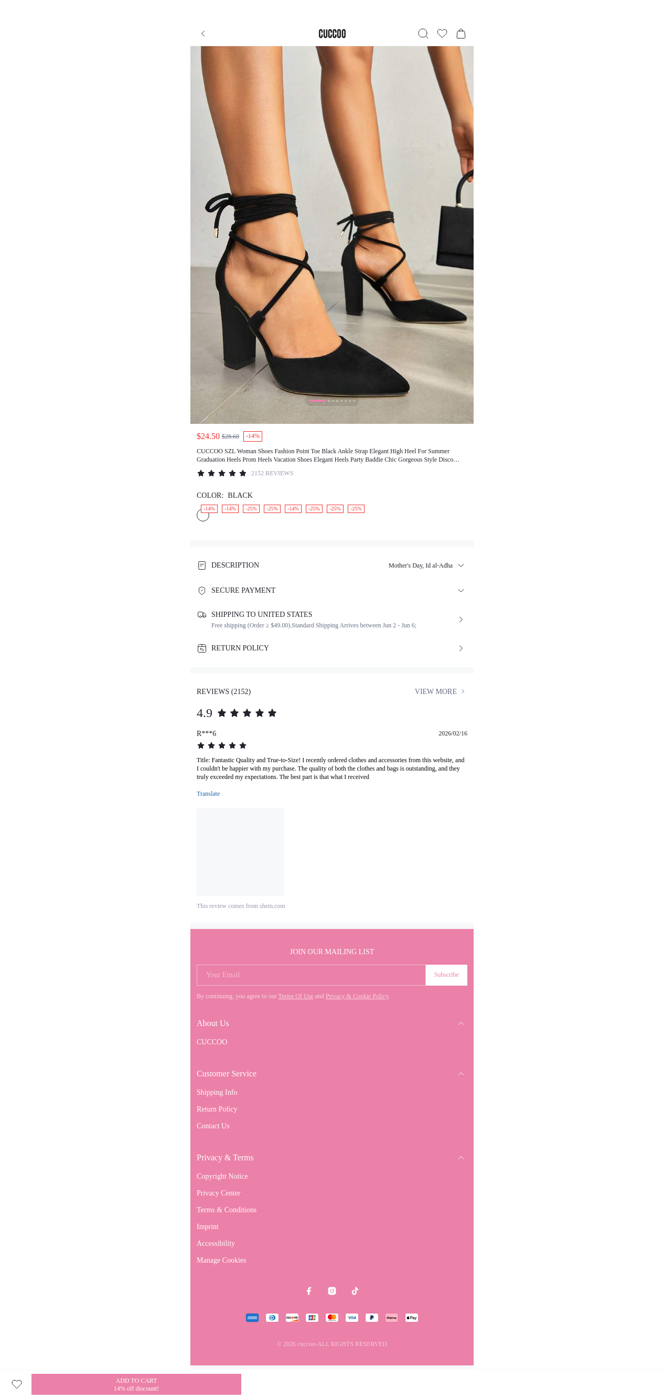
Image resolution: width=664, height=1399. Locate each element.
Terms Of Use (295, 996)
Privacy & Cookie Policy (357, 996)
